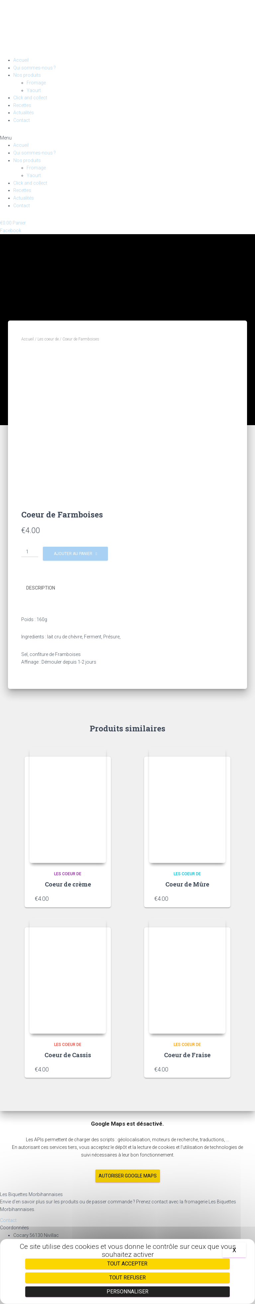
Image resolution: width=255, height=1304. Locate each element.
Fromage (36, 82)
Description (40, 588)
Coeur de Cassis (67, 1055)
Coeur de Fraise (187, 1055)
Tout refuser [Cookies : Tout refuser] (127, 1277)
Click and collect (30, 97)
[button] (127, 138)
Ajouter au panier (73, 553)
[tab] (45, 588)
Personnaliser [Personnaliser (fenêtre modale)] (127, 1291)
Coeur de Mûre (187, 884)
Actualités (23, 112)
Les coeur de (48, 339)
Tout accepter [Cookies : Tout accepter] (127, 1263)
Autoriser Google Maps (128, 1175)
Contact (21, 120)
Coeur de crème (68, 884)
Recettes (22, 105)
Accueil (21, 60)
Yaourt (34, 90)
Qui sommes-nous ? (34, 67)
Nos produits (27, 75)
